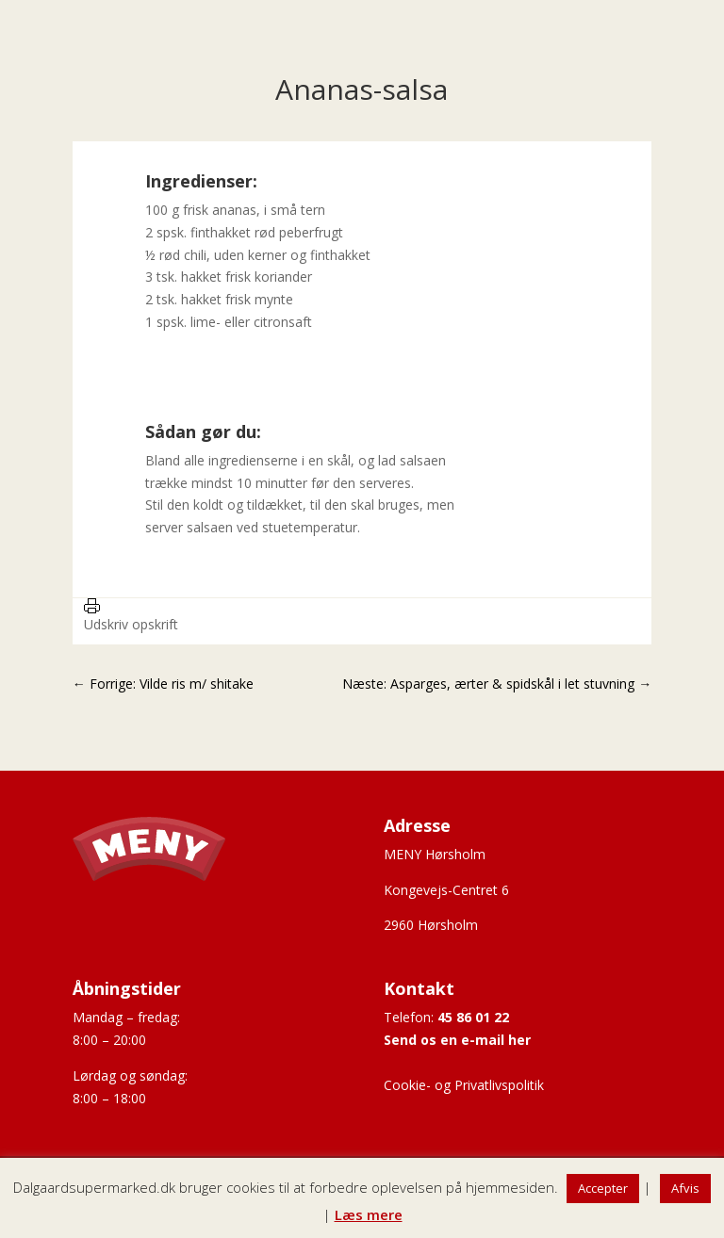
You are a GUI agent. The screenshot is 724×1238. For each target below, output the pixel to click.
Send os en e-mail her (457, 1040)
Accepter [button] (603, 1188)
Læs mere (369, 1214)
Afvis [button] (685, 1188)
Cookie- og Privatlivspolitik (464, 1085)
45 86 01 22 (473, 1017)
